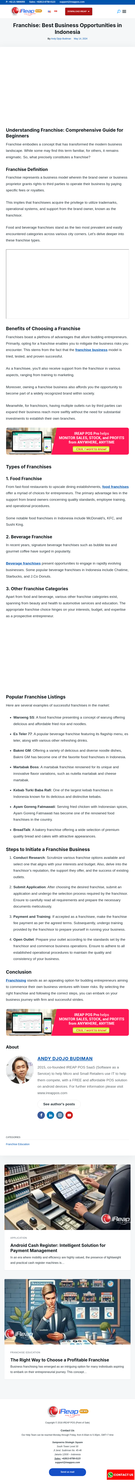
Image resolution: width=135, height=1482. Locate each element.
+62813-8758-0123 (71, 1458)
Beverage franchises (23, 563)
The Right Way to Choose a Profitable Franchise (59, 1360)
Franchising (16, 980)
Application (18, 1238)
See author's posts (59, 1104)
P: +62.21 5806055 (15, 2)
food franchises (115, 487)
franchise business (91, 350)
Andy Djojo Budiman (61, 38)
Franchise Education (18, 1144)
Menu (124, 11)
